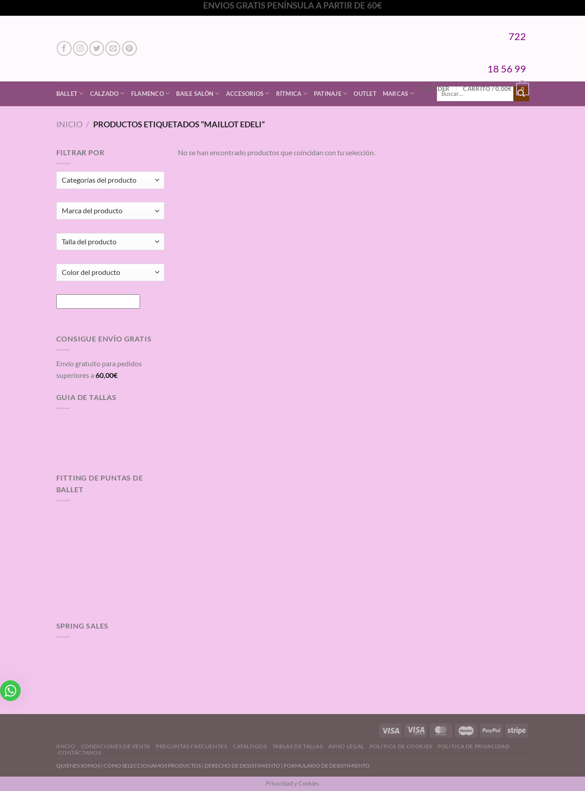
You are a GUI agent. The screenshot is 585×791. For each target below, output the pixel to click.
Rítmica (292, 93)
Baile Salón (197, 93)
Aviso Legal (346, 746)
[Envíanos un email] (112, 48)
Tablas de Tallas (297, 746)
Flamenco (150, 93)
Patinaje (331, 93)
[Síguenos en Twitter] (96, 48)
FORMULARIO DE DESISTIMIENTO (327, 765)
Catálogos (250, 746)
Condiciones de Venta (115, 746)
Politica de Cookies (401, 746)
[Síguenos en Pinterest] (129, 48)
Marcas (398, 93)
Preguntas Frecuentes (191, 746)
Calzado (107, 93)
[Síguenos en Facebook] (64, 48)
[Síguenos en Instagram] (80, 48)
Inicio (69, 124)
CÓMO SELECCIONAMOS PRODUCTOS (152, 765)
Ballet (70, 93)
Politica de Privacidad (473, 746)
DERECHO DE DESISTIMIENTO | (244, 765)
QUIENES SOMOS (78, 765)
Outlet (365, 93)
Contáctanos (79, 752)
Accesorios (248, 93)
